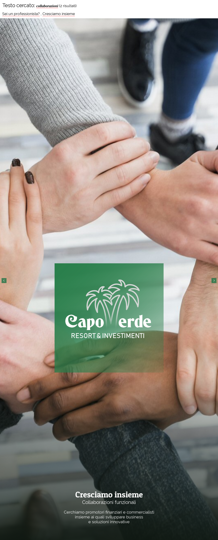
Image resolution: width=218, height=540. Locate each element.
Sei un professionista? (21, 13)
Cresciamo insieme (58, 13)
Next (213, 280)
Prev (4, 280)
